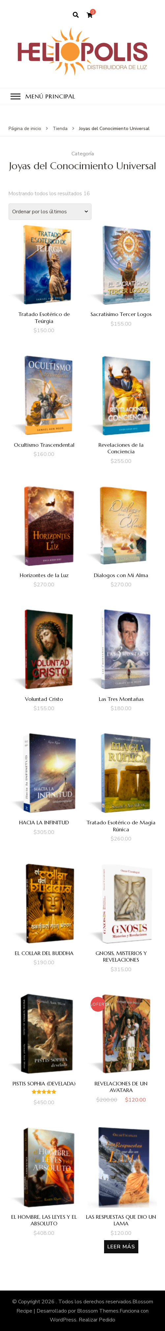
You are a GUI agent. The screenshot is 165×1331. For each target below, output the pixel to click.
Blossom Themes (98, 1311)
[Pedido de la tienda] (50, 211)
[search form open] (75, 15)
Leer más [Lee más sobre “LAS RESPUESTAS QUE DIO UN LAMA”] (121, 1246)
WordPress (63, 1319)
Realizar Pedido (97, 1319)
